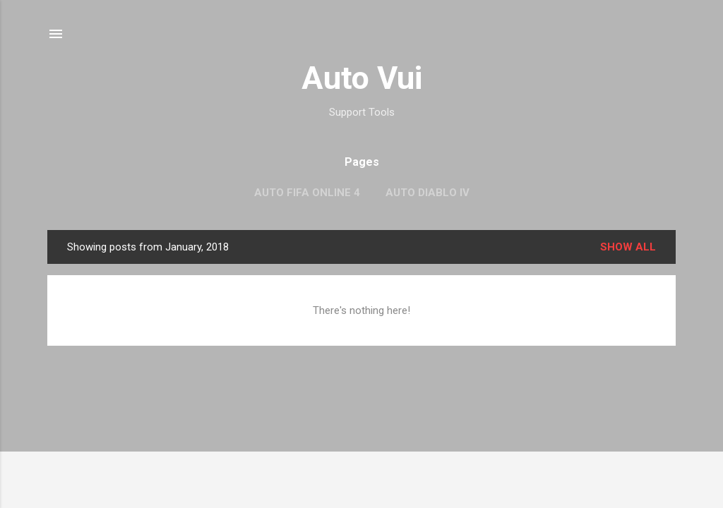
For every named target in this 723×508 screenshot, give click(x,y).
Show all (628, 247)
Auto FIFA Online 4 (307, 192)
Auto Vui (361, 78)
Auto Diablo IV (428, 192)
